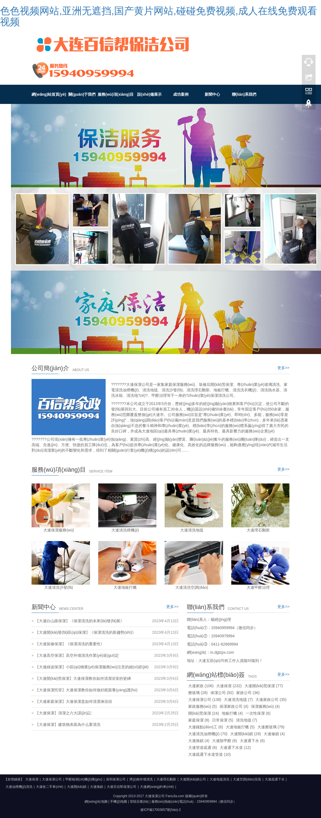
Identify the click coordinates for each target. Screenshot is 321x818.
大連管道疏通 (202, 747)
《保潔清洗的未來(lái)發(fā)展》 (97, 621)
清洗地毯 (246, 720)
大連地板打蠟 (125, 587)
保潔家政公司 (233, 706)
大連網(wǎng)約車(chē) (157, 787)
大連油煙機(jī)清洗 (18, 787)
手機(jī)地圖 (118, 801)
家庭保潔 (198, 720)
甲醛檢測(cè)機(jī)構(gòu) (83, 779)
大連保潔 (46, 713)
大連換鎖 (198, 740)
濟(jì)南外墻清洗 (141, 779)
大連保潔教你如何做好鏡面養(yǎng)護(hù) (101, 690)
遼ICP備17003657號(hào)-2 (160, 810)
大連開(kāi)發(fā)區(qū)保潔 (62, 632)
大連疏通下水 (275, 779)
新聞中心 (212, 94)
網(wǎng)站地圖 (96, 801)
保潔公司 (222, 692)
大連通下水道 (235, 747)
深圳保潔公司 (116, 779)
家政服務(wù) (202, 706)
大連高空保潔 (50, 655)
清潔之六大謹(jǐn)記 (74, 713)
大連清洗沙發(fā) (58, 587)
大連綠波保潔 (50, 667)
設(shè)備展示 (149, 94)
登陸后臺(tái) (139, 801)
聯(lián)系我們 (244, 94)
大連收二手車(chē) (49, 787)
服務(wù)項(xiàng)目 (116, 94)
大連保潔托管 (50, 690)
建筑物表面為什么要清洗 (79, 724)
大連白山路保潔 (52, 621)
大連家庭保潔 (50, 701)
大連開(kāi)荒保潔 (54, 678)
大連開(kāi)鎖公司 (193, 779)
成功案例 (180, 94)
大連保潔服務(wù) (58, 530)
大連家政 (201, 686)
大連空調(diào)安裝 (247, 779)
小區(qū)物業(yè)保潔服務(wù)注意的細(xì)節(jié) (107, 667)
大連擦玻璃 (271, 727)
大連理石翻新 (258, 530)
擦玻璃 (198, 692)
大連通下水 (252, 740)
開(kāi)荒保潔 (203, 713)
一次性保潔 (258, 713)
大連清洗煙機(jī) (125, 530)
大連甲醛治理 (258, 587)
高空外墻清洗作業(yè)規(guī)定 (92, 655)
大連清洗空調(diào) (191, 587)
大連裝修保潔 (50, 644)
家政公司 (248, 692)
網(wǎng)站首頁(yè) (49, 94)
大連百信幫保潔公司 (121, 787)
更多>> (283, 368)
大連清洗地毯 (191, 530)
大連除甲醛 (224, 740)
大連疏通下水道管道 (209, 754)
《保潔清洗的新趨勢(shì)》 (113, 632)
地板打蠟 (232, 713)
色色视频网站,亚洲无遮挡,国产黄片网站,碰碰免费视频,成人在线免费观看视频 (158, 16)
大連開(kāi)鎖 (245, 734)
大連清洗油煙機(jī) (207, 734)
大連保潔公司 (204, 699)
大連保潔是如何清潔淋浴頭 (89, 701)
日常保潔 (222, 720)
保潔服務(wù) (265, 706)
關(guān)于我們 (81, 94)
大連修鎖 (274, 734)
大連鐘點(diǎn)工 (205, 727)
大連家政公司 (270, 699)
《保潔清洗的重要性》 (85, 644)
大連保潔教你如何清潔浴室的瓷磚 (102, 678)
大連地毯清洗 (219, 779)
